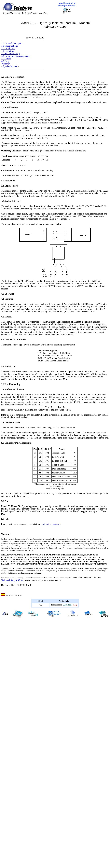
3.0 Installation (8, 48)
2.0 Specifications (9, 46)
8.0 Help (5, 61)
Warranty (5, 64)
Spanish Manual (10, 66)
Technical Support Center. (51, 524)
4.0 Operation (7, 51)
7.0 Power (6, 58)
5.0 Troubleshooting (10, 53)
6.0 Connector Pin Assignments (15, 56)
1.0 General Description (12, 43)
